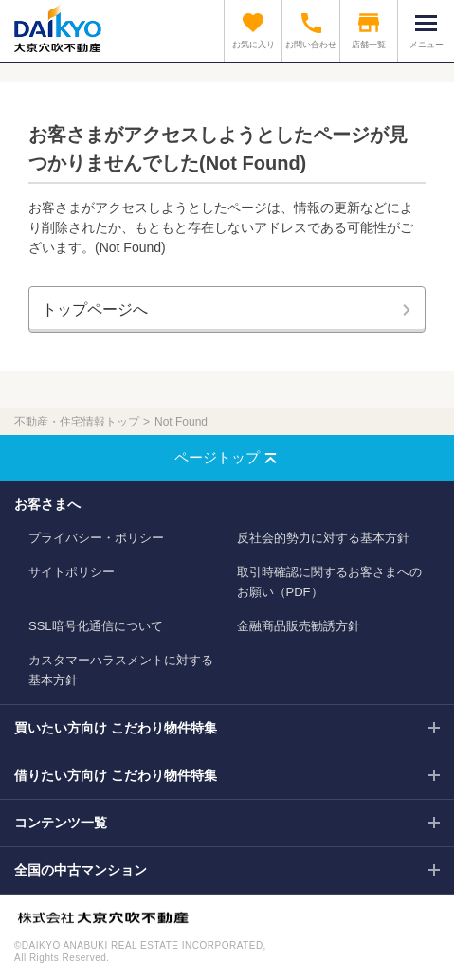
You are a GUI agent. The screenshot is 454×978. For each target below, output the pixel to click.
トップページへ (95, 309)
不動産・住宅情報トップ (76, 421)
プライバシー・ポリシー (96, 538)
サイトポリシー (71, 572)
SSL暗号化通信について (95, 626)
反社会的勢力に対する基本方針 (323, 538)
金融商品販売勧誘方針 (298, 626)
